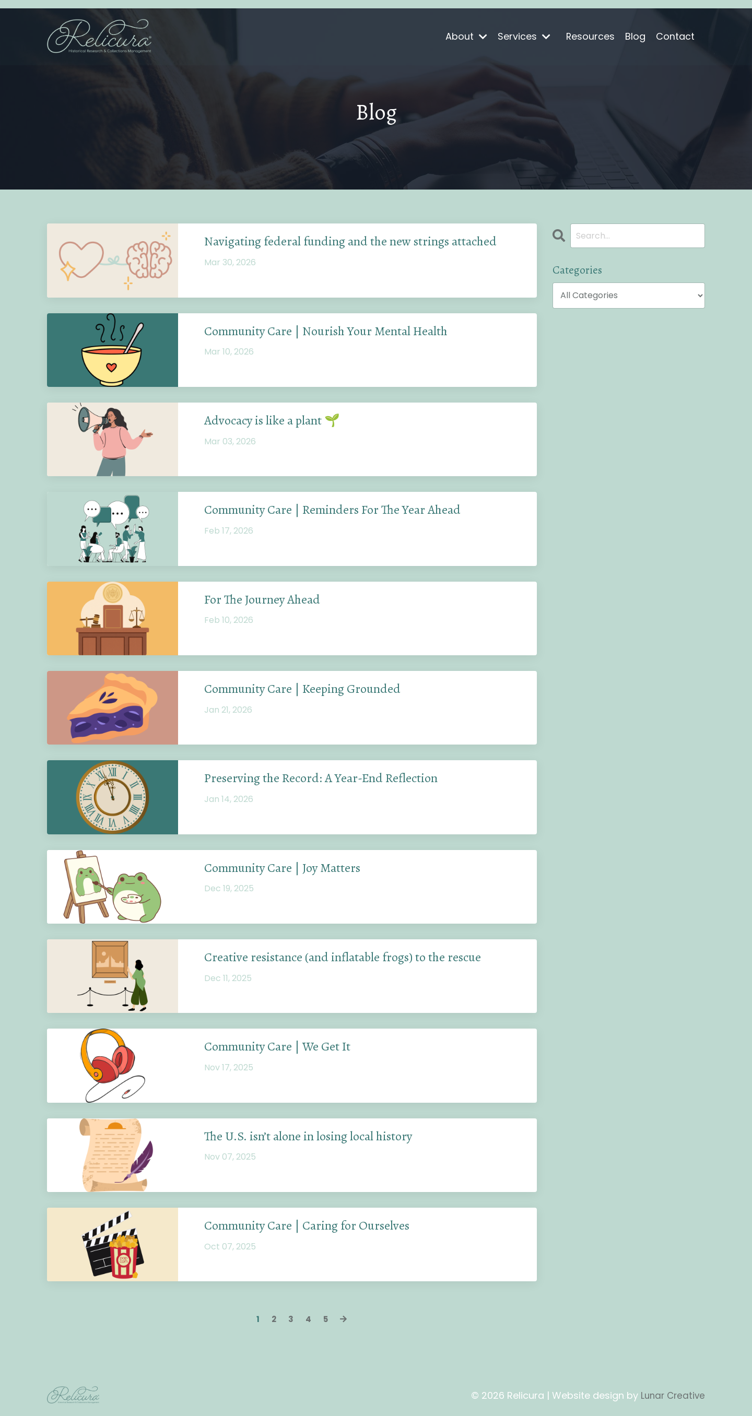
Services (523, 36)
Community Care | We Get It (289, 1049)
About (466, 36)
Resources (590, 36)
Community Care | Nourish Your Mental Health (345, 333)
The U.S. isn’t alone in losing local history (327, 1138)
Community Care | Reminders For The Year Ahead (352, 512)
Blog (635, 36)
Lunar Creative (671, 1395)
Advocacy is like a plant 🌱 (283, 423)
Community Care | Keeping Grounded (317, 691)
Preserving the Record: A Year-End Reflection (338, 780)
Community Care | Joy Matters (295, 870)
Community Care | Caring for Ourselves (322, 1227)
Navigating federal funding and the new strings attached (345, 251)
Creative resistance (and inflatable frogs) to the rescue (364, 959)
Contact (675, 36)
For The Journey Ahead (270, 601)
